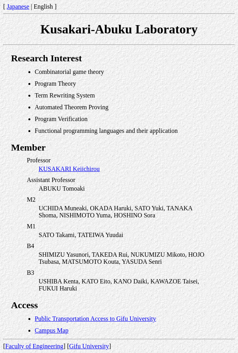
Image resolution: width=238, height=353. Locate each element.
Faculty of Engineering (34, 346)
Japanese (18, 6)
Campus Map (52, 330)
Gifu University (89, 346)
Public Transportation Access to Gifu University (95, 318)
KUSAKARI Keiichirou (69, 168)
